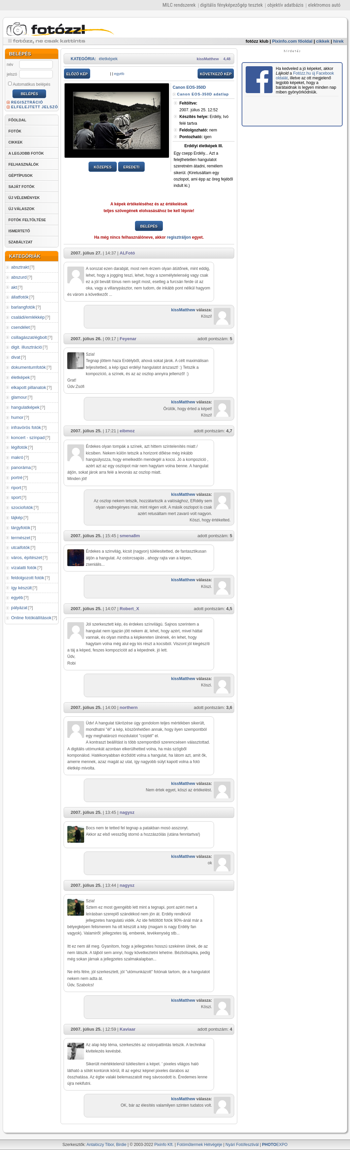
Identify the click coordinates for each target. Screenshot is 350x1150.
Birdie (121, 1144)
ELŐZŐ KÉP (77, 74)
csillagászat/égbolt (29, 337)
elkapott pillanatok (28, 387)
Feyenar (128, 338)
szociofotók (22, 507)
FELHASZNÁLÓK (23, 164)
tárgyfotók (20, 527)
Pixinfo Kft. (163, 1144)
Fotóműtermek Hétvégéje (199, 1144)
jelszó (12, 74)
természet (20, 537)
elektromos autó (324, 5)
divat (15, 357)
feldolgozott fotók (27, 577)
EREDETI (132, 167)
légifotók (19, 447)
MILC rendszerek (179, 5)
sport (16, 497)
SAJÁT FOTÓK (21, 187)
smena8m (130, 535)
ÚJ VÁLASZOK (21, 209)
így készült (21, 587)
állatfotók (20, 297)
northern (129, 707)
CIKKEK (15, 142)
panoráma (21, 467)
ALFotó (127, 252)
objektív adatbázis (285, 5)
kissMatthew (208, 59)
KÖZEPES (103, 167)
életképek (20, 377)
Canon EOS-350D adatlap (203, 94)
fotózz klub (257, 41)
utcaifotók (20, 547)
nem (198, 130)
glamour (19, 397)
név (10, 64)
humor (17, 417)
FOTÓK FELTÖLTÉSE (27, 220)
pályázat (19, 607)
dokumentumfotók (28, 367)
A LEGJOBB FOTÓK (26, 153)
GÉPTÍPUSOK (20, 175)
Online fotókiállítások (31, 617)
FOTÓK (15, 131)
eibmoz (127, 430)
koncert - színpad (28, 437)
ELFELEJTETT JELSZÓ (34, 107)
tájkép (17, 517)
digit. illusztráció (26, 347)
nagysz (127, 812)
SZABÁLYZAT (20, 242)
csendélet (20, 327)
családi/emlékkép (28, 317)
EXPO (275, 1144)
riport (16, 487)
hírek (338, 41)
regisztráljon (179, 237)
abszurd (19, 277)
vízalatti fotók (24, 567)
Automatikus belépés (29, 84)
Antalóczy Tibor (100, 1144)
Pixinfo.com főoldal (292, 41)
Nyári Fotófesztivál (242, 1144)
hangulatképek (25, 407)
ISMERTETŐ (19, 231)
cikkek (322, 41)
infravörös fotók (26, 427)
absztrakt (20, 267)
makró (17, 457)
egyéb (17, 597)
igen (195, 136)
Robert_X (129, 608)
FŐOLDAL (17, 120)
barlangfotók (23, 307)
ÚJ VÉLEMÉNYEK (24, 198)
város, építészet (26, 557)
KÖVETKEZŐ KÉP (216, 74)
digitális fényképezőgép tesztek (231, 5)
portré (17, 477)
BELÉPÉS (149, 226)
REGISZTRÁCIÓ (27, 102)
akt (14, 287)
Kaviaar (128, 1029)
